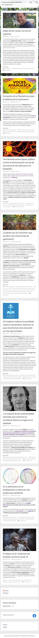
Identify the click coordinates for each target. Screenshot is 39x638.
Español (5, 624)
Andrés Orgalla (12, 288)
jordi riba (26, 519)
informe (24, 459)
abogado (16, 68)
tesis (19, 582)
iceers (20, 459)
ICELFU (4, 377)
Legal (11, 203)
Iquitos (33, 290)
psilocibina (12, 460)
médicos (18, 291)
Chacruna (14, 177)
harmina (32, 375)
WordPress (16, 635)
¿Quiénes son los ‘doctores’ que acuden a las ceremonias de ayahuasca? (17, 235)
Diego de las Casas (23, 68)
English (5, 627)
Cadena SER (7, 500)
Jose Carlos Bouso (31, 459)
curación (9, 290)
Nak (22, 291)
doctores (22, 290)
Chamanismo (19, 286)
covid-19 (30, 580)
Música (9, 131)
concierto (22, 130)
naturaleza (14, 131)
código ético (30, 511)
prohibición (19, 377)
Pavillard (5, 582)
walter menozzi (17, 378)
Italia (8, 377)
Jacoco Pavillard (7, 291)
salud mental (12, 520)
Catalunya (10, 459)
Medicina (30, 286)
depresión (11, 519)
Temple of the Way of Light (20, 293)
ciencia (32, 517)
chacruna (19, 205)
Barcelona (5, 459)
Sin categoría (21, 203)
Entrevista (25, 286)
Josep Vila (13, 291)
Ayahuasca (7, 203)
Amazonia (7, 286)
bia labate (10, 205)
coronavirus (24, 580)
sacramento (30, 377)
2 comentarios (22, 520)
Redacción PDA (16, 36)
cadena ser (28, 517)
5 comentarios (26, 582)
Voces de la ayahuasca (29, 131)
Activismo (7, 130)
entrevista (27, 375)
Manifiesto (24, 205)
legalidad (31, 519)
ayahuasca (5, 205)
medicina (5, 131)
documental (28, 130)
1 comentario (7, 70)
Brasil (14, 205)
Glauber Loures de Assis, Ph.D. (19, 175)
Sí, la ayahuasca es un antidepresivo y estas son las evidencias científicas (16, 489)
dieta (18, 290)
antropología (19, 288)
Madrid (32, 130)
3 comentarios (27, 378)
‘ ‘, (19, 433)
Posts (25, 457)
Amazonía (13, 580)
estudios (22, 519)
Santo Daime (11, 293)
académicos (30, 203)
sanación (5, 293)
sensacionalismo (7, 206)
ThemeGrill (31, 635)
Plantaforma (8, 68)
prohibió (22, 336)
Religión (15, 203)
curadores (14, 290)
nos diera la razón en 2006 (15, 369)
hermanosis (28, 290)
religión (25, 377)
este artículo (19, 511)
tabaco (16, 582)
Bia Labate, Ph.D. (17, 174)
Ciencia (12, 457)
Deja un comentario (19, 206)
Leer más (6, 66)
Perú (24, 291)
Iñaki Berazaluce (17, 241)
